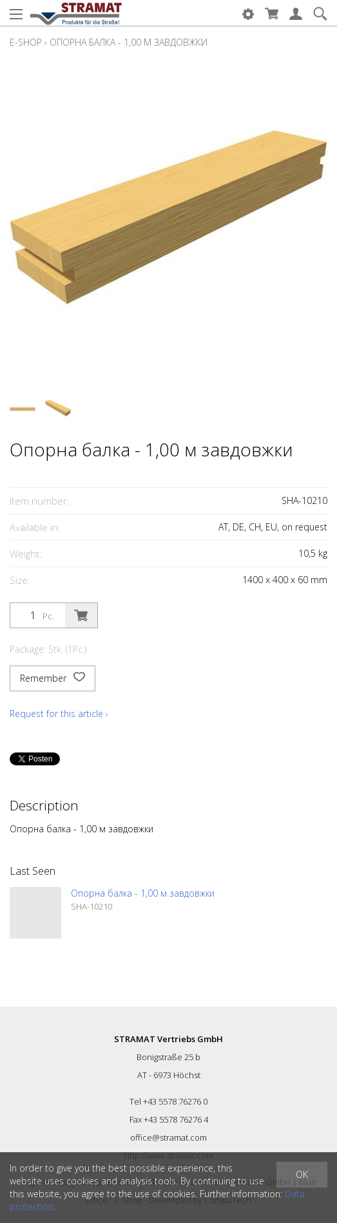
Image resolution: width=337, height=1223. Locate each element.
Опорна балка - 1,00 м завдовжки (128, 42)
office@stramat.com (168, 1137)
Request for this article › (59, 713)
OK (302, 1174)
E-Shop (26, 42)
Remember (52, 678)
